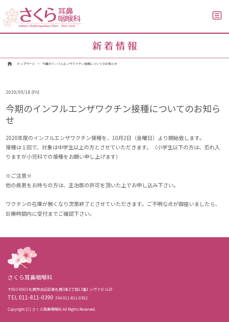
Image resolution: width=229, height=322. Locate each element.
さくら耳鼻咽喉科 (42, 17)
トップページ (26, 64)
